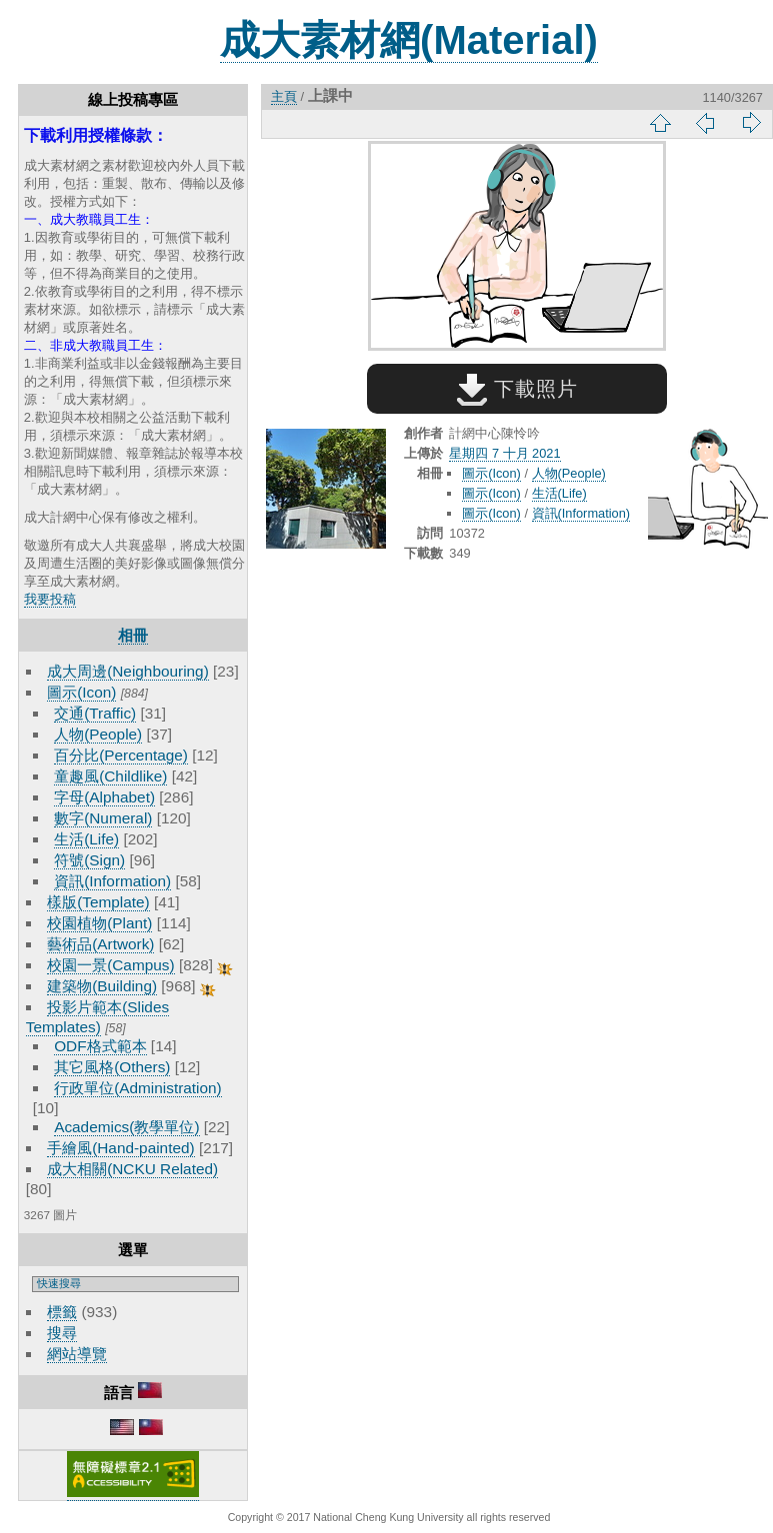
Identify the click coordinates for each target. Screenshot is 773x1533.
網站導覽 (77, 1353)
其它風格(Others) (112, 1066)
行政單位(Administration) (138, 1087)
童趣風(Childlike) (110, 775)
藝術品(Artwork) (100, 943)
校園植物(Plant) (99, 922)
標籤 (62, 1311)
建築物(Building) (102, 985)
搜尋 (62, 1332)
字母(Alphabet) (104, 796)
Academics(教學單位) (126, 1126)
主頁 (284, 96)
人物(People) (98, 734)
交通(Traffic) (95, 713)
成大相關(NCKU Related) (132, 1168)
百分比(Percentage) (121, 755)
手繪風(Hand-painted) (120, 1147)
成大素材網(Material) (409, 40)
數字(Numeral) (103, 817)
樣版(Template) (98, 901)
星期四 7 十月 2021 (504, 453)
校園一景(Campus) (110, 964)
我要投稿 (50, 599)
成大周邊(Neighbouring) (128, 671)
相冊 (133, 635)
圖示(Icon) (81, 692)
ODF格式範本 (100, 1045)
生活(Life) (86, 838)
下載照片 (517, 389)
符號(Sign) (89, 859)
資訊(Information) (112, 880)
